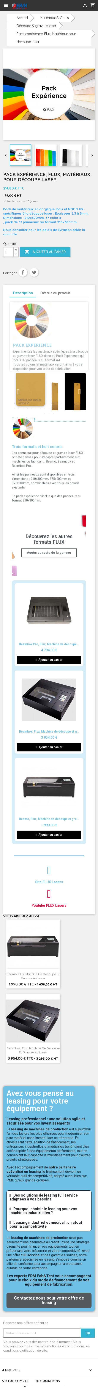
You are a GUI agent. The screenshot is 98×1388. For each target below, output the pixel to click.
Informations (47, 1381)
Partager (23, 272)
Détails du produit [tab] (55, 293)
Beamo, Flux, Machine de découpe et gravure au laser (33, 976)
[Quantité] (8, 252)
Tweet (34, 272)
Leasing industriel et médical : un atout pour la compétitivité (45, 1224)
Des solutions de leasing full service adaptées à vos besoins (43, 1197)
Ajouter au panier (45, 252)
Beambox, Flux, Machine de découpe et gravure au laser (33, 1050)
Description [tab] (23, 293)
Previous (18, 391)
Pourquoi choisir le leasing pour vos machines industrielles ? (43, 1211)
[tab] (49, 1197)
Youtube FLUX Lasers (49, 905)
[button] (49, 1300)
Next (79, 391)
